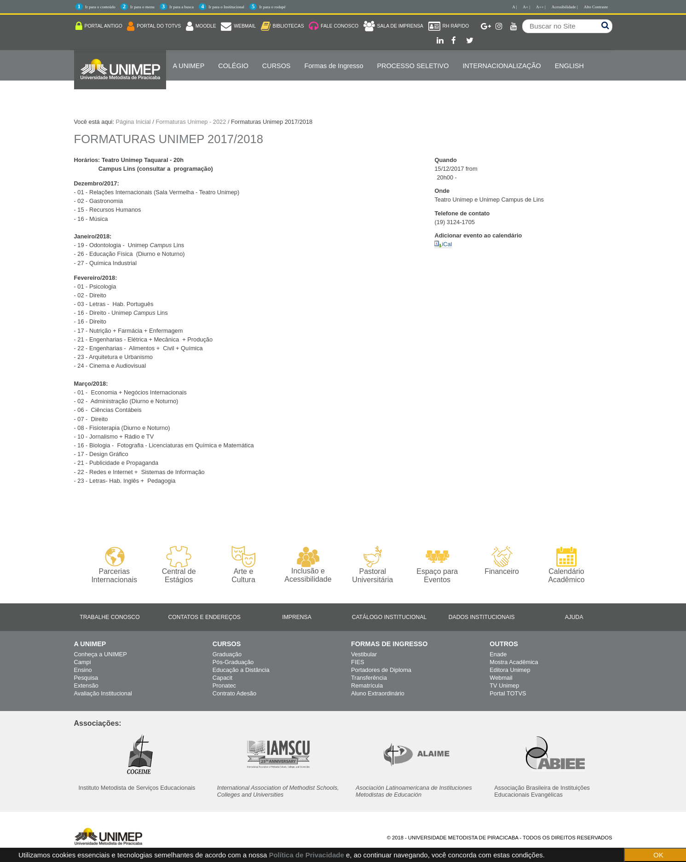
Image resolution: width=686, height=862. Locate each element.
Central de (179, 565)
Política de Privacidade (306, 855)
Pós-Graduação (233, 662)
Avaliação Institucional (103, 693)
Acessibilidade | (565, 7)
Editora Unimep (510, 669)
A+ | (526, 7)
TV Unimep (504, 685)
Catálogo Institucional (389, 617)
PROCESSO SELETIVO (413, 65)
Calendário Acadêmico (566, 565)
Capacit (222, 677)
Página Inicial (133, 121)
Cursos (276, 65)
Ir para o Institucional (226, 7)
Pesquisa (86, 677)
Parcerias (114, 565)
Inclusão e (308, 565)
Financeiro (501, 560)
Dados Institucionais (482, 617)
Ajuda (574, 617)
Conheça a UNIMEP (100, 654)
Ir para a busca (181, 7)
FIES (357, 662)
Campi (82, 662)
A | (514, 7)
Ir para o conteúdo (100, 7)
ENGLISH (569, 65)
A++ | (541, 7)
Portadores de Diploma (381, 669)
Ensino (83, 669)
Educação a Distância (241, 669)
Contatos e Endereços (204, 617)
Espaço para (437, 565)
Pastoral (372, 565)
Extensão (86, 685)
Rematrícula (367, 685)
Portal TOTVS (508, 693)
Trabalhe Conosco (109, 617)
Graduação (227, 654)
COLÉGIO (233, 65)
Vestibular (364, 654)
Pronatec (224, 685)
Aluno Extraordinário (377, 693)
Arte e (243, 565)
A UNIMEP (189, 65)
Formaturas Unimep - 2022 (191, 121)
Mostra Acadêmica (514, 662)
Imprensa (296, 617)
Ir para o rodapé (272, 7)
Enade (498, 654)
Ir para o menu (142, 7)
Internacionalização (501, 65)
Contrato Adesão (234, 693)
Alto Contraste (596, 7)
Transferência (369, 677)
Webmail (501, 677)
